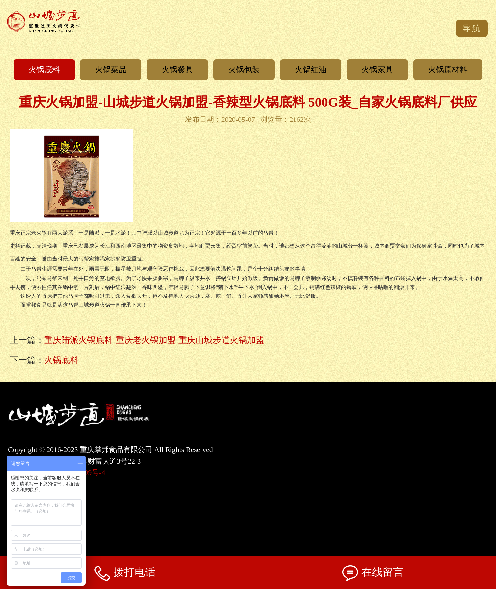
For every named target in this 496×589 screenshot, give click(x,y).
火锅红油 (310, 69)
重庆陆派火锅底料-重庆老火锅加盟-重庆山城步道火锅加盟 (154, 340)
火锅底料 (44, 69)
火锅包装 (244, 69)
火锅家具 (377, 69)
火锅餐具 (177, 69)
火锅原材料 (448, 69)
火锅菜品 (111, 69)
